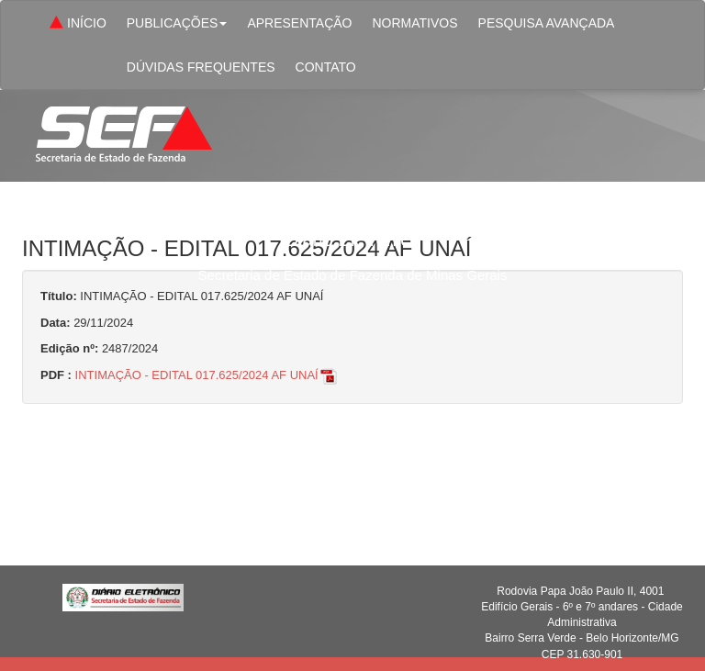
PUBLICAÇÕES (177, 23)
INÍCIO (76, 24)
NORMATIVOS (414, 23)
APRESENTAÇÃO (299, 23)
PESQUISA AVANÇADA (546, 23)
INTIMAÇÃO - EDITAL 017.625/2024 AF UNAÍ (207, 375)
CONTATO (326, 67)
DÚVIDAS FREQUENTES (201, 67)
